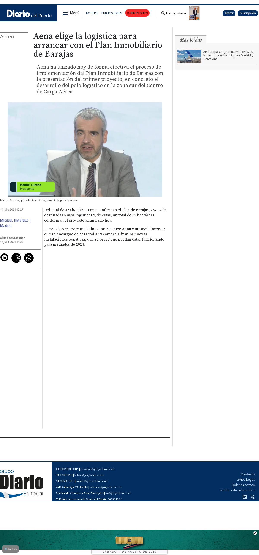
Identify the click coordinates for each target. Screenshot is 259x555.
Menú (74, 12)
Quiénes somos (243, 485)
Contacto (248, 474)
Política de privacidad (237, 490)
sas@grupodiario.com (118, 493)
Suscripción (248, 13)
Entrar (229, 13)
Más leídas (191, 39)
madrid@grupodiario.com (91, 481)
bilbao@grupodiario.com (89, 475)
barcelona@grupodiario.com (97, 469)
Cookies (10, 548)
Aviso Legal (246, 479)
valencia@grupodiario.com (106, 487)
